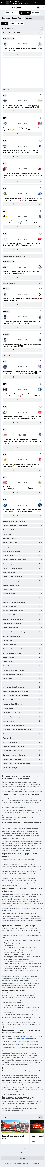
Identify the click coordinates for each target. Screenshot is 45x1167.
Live (15, 1044)
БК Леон (25, 1038)
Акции (24, 1148)
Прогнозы (18, 1148)
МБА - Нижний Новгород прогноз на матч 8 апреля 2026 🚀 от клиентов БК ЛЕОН (21, 272)
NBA (11, 906)
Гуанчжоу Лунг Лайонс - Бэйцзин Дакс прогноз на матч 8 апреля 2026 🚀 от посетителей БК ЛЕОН (21, 151)
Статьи (29, 1148)
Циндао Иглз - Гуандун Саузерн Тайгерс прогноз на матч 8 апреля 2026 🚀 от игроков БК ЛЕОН (21, 245)
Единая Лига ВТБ (8, 38)
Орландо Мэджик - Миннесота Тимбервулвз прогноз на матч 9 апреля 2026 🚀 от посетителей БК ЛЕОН (22, 511)
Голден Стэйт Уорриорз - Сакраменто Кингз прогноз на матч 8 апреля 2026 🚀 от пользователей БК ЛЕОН (22, 372)
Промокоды (22, 1152)
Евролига (6, 288)
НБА (4, 361)
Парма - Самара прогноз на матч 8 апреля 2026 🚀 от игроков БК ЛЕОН (22, 49)
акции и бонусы (16, 1047)
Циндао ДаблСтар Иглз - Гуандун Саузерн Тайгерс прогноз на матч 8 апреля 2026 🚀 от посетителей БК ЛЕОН (22, 175)
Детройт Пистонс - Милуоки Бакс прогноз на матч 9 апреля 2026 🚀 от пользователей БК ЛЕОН (22, 488)
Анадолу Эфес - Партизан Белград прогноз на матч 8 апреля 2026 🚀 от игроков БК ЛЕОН (22, 322)
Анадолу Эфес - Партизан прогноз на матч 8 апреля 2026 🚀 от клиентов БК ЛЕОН (22, 345)
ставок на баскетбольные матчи (27, 1041)
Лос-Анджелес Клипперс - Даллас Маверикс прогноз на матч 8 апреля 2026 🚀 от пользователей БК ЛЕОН (22, 395)
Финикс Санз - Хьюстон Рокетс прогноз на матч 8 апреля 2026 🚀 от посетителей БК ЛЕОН (21, 465)
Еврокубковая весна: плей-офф (13, 1137)
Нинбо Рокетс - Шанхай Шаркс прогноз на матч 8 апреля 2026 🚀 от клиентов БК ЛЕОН (21, 129)
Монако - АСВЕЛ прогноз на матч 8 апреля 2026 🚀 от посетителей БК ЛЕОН (22, 299)
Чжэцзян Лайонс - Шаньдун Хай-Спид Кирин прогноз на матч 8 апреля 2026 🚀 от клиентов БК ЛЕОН (22, 222)
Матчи (35, 1148)
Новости (10, 1148)
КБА (4, 95)
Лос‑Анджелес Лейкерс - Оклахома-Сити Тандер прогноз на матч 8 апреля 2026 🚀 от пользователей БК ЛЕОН (22, 441)
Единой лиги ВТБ (25, 908)
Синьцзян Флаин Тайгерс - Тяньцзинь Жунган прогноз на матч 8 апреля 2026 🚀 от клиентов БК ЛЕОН (22, 199)
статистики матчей (8, 923)
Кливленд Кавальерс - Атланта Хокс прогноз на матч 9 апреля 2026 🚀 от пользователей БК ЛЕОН (22, 418)
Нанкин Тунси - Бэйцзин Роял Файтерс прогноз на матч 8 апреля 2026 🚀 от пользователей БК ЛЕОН (21, 106)
